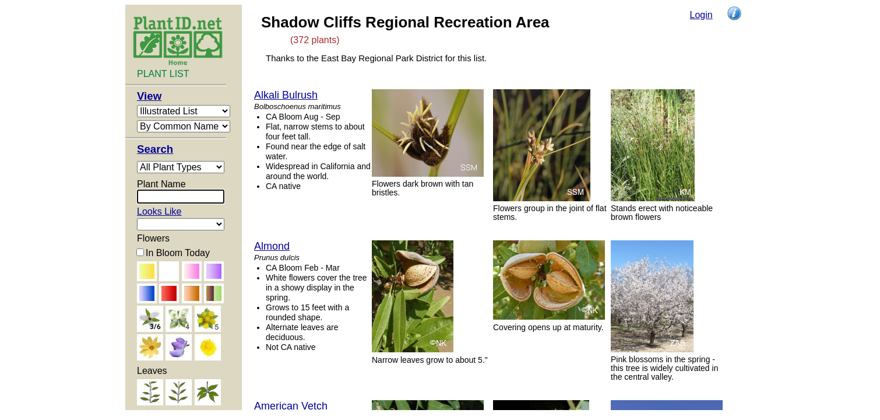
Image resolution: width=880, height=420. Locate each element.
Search (155, 149)
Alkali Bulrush (286, 95)
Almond (272, 246)
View (149, 96)
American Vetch (291, 406)
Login (701, 15)
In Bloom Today (178, 253)
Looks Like (159, 211)
